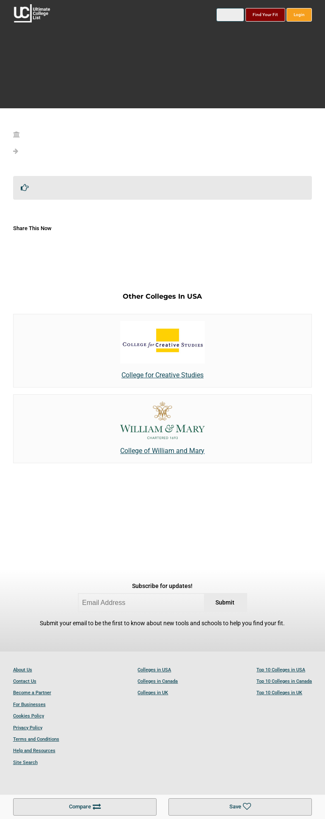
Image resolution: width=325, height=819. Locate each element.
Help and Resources (34, 750)
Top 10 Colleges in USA (280, 670)
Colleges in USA (154, 670)
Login (299, 14)
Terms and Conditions (36, 739)
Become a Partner (32, 692)
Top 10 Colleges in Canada (284, 681)
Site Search (25, 762)
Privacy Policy (27, 728)
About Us (22, 670)
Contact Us (24, 681)
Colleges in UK (153, 692)
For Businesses (29, 704)
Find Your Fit (265, 14)
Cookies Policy (28, 716)
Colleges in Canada (158, 681)
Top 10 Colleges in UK (279, 692)
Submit (224, 602)
